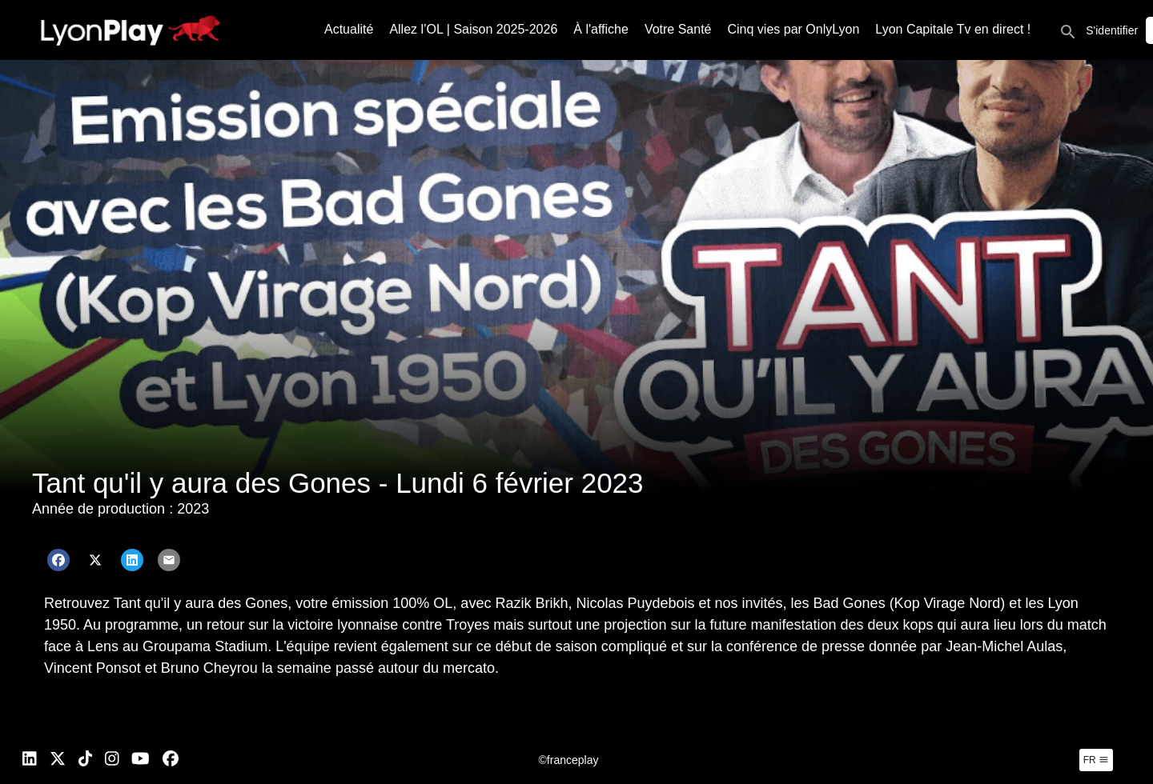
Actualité (348, 29)
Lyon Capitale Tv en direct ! (952, 29)
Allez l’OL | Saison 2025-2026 (473, 29)
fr (1096, 760)
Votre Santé (678, 29)
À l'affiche (601, 29)
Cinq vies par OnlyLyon (794, 29)
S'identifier (1112, 30)
